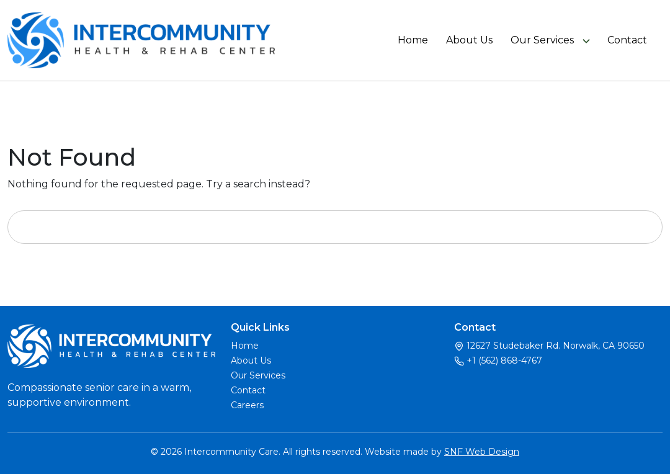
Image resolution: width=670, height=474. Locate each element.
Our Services (542, 40)
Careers (247, 405)
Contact (627, 40)
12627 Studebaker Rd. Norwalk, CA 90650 (556, 345)
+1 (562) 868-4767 (504, 360)
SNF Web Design (481, 451)
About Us (469, 40)
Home (413, 40)
